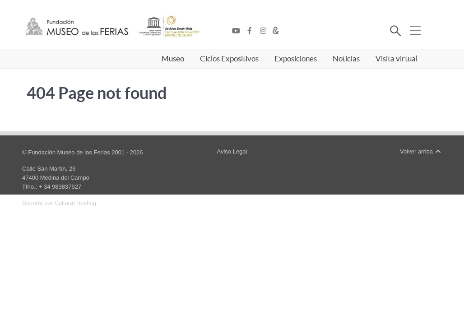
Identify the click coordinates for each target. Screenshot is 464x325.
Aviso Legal (232, 151)
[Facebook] (252, 31)
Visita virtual (397, 58)
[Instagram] (265, 31)
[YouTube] (238, 31)
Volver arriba (421, 151)
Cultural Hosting (76, 203)
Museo (173, 58)
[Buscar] (395, 32)
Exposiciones (295, 58)
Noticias (346, 58)
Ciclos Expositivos (229, 58)
